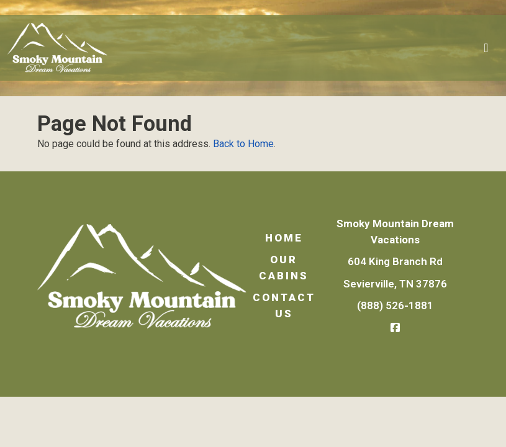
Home (284, 238)
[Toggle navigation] (486, 47)
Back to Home (243, 144)
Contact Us (284, 305)
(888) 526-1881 (395, 305)
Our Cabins (284, 267)
